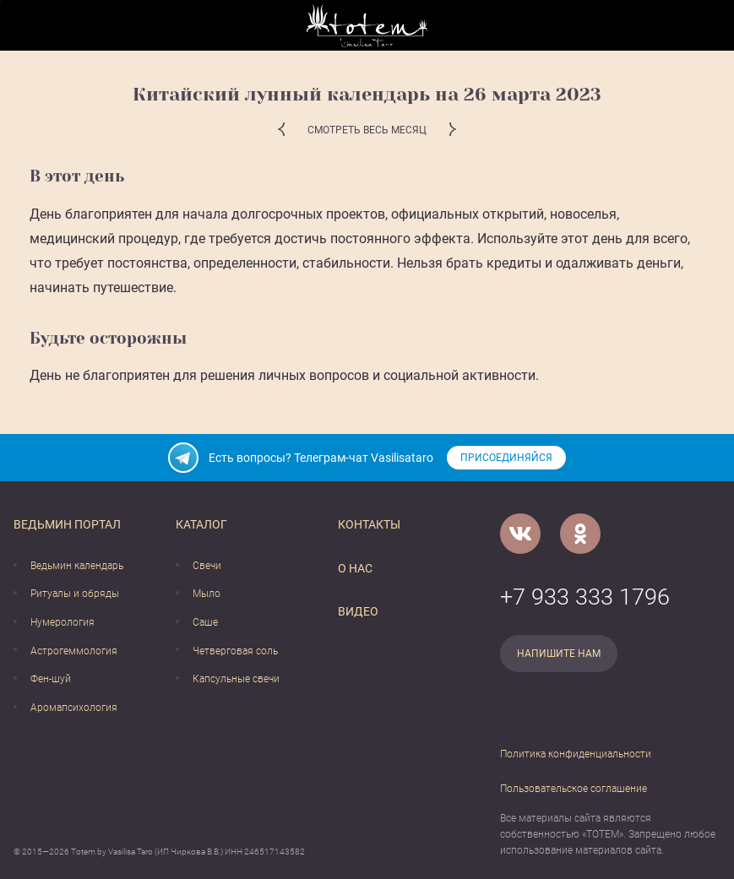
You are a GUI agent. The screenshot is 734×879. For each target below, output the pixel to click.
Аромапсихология (73, 708)
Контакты (369, 524)
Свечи (207, 566)
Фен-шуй (50, 679)
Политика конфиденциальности (575, 754)
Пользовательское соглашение (573, 789)
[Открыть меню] (26, 25)
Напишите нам (559, 653)
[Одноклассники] (580, 533)
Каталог (201, 524)
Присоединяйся (506, 458)
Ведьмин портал (67, 524)
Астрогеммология (73, 651)
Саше (205, 622)
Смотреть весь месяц (367, 130)
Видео (358, 611)
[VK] (520, 533)
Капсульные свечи (236, 679)
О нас (355, 568)
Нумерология (62, 622)
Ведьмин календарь (76, 566)
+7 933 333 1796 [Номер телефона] (585, 596)
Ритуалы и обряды (74, 594)
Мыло (206, 594)
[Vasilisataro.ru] (367, 25)
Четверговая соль (235, 651)
